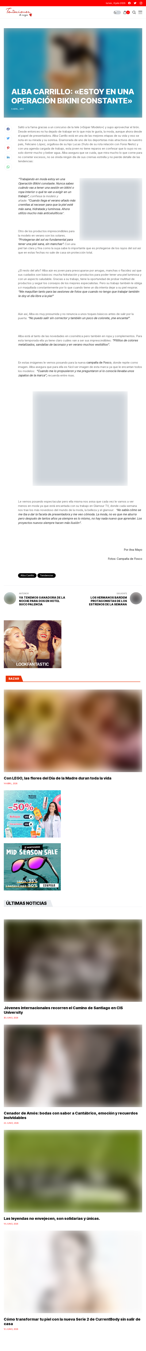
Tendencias (46, 575)
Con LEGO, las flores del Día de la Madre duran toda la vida (57, 778)
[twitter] (135, 3)
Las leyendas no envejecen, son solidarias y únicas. (52, 1218)
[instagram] (141, 3)
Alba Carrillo (27, 575)
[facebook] (129, 3)
